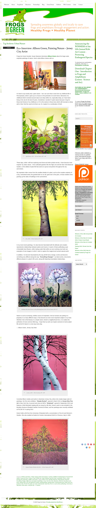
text (77, 218)
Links (74, 4)
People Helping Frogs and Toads (49, 478)
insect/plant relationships (37, 481)
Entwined (67, 479)
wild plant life (31, 485)
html (77, 216)
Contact (80, 4)
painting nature (51, 482)
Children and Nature (25, 476)
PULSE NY (26, 483)
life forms (56, 481)
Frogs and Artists (24, 478)
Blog (43, 4)
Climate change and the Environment (39, 476)
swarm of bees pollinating (60, 483)
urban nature (24, 485)
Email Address (79, 201)
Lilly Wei (61, 481)
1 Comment (37, 485)
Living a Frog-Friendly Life (35, 478)
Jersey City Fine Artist (48, 481)
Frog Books (20, 4)
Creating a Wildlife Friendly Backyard (57, 476)
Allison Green (45, 479)
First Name (78, 206)
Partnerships (36, 4)
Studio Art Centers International (37, 483)
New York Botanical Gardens (32, 482)
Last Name (78, 210)
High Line (28, 481)
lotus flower (66, 481)
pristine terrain (20, 483)
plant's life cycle (68, 482)
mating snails (23, 482)
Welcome (6, 4)
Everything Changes (21, 481)
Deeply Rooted (61, 479)
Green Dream (50, 4)
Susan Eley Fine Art (49, 483)
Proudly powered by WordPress (54, 502)
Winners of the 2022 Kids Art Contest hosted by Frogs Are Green (82, 252)
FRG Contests (67, 4)
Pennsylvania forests (59, 482)
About (13, 4)
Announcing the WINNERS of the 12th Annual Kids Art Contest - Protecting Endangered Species (83, 50)
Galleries (58, 4)
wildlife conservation (33, 479)
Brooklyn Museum (53, 479)
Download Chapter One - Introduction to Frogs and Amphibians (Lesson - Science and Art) (83, 75)
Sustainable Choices (61, 478)
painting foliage (43, 482)
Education (28, 4)
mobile (78, 220)
